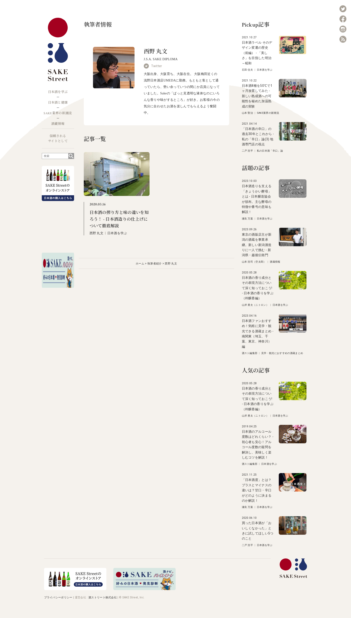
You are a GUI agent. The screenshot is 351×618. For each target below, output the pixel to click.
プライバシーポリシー (58, 597)
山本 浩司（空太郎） (254, 261)
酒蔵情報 (57, 124)
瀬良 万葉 (247, 218)
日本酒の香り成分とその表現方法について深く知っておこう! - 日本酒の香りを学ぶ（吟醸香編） (258, 288)
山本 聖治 (247, 112)
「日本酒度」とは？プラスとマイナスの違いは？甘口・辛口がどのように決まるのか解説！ (257, 490)
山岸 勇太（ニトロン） (255, 304)
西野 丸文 (97, 233)
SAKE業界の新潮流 (58, 113)
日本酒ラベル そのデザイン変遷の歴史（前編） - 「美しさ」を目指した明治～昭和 (257, 53)
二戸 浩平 (247, 150)
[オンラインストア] (75, 589)
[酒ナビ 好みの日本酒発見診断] (144, 589)
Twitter (156, 66)
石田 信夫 (247, 69)
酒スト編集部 (250, 353)
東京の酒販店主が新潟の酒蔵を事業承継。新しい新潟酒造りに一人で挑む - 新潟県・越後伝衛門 (257, 245)
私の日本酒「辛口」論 (270, 150)
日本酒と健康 (58, 103)
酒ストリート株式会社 (102, 597)
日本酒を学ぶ (58, 92)
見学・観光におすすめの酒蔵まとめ (282, 353)
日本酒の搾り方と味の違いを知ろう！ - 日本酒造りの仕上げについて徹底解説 (119, 219)
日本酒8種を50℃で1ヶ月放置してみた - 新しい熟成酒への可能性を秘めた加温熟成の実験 (257, 96)
